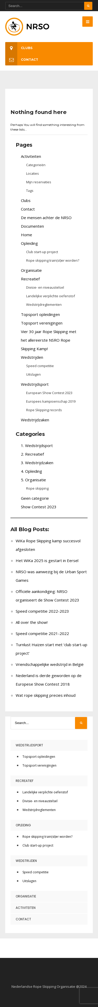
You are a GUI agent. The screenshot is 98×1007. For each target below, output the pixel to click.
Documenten (32, 226)
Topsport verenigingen (41, 323)
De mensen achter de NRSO (46, 217)
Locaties (32, 173)
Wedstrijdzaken (35, 419)
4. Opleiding (31, 471)
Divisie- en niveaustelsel (45, 287)
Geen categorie (35, 498)
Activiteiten (31, 156)
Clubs (18, 48)
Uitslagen (33, 374)
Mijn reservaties (38, 182)
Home (26, 234)
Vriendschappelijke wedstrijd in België (50, 664)
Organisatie (31, 270)
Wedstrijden (32, 357)
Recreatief (30, 278)
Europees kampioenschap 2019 (51, 401)
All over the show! (32, 622)
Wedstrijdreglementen (44, 304)
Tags (29, 190)
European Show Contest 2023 (49, 392)
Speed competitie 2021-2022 (42, 633)
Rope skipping (37, 488)
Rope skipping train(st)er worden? (52, 260)
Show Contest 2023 (38, 506)
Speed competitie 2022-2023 (42, 611)
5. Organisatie (33, 479)
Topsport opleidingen (40, 314)
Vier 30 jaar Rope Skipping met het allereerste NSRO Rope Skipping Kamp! (48, 340)
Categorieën (35, 165)
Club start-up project (42, 251)
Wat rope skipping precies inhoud (46, 695)
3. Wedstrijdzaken (37, 462)
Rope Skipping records (44, 410)
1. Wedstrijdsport (37, 445)
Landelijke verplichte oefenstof (50, 296)
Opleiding (29, 243)
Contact (21, 59)
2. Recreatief (32, 454)
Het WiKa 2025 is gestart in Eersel (47, 560)
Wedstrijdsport (35, 384)
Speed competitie (40, 365)
